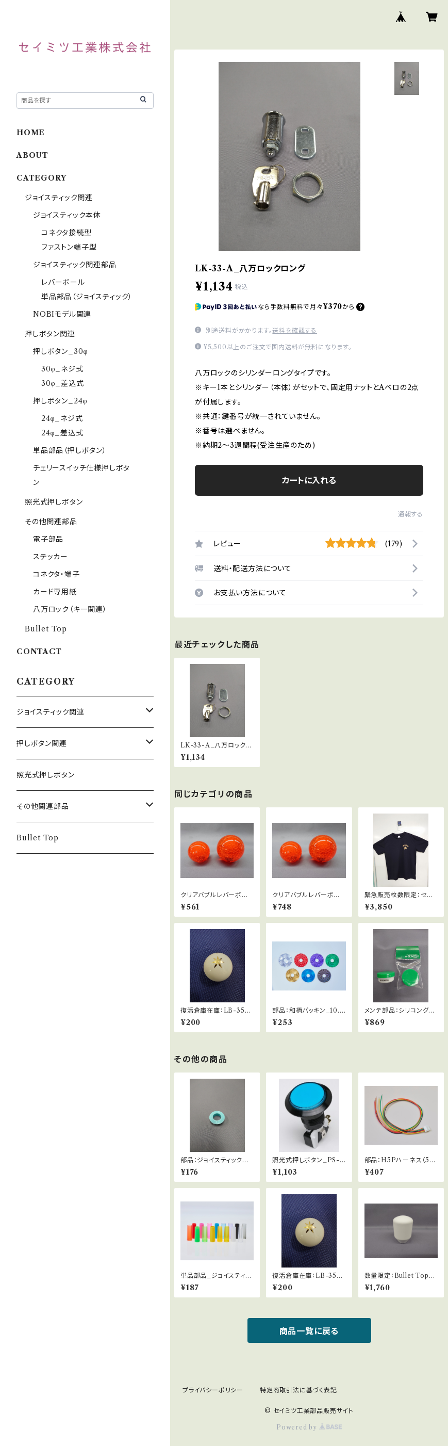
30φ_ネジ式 (62, 368)
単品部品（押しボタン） (70, 450)
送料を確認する (294, 330)
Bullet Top (46, 628)
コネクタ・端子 (56, 574)
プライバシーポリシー (212, 1390)
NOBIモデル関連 (62, 314)
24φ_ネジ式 (62, 418)
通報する (410, 514)
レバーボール (63, 282)
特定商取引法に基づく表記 (298, 1390)
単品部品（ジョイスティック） (86, 296)
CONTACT (39, 651)
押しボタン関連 (50, 333)
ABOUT (32, 155)
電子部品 (48, 539)
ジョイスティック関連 (59, 197)
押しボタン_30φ (60, 351)
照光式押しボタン (53, 502)
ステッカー (50, 556)
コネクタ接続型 (66, 232)
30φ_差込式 (62, 383)
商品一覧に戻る (309, 1331)
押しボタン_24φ (60, 400)
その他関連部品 (51, 521)
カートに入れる (309, 480)
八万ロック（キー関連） (70, 609)
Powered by (309, 1427)
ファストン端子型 (68, 247)
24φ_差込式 (62, 432)
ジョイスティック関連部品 (75, 264)
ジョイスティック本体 (67, 215)
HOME (30, 132)
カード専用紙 (55, 591)
